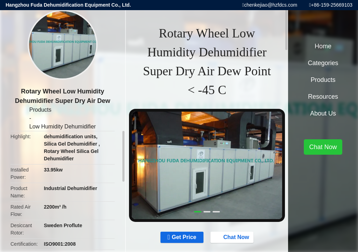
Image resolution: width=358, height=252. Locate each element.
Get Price (184, 237)
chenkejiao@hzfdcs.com (270, 5)
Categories (323, 62)
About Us (323, 113)
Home (323, 46)
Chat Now (232, 236)
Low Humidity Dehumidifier (62, 127)
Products (40, 110)
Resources (323, 96)
